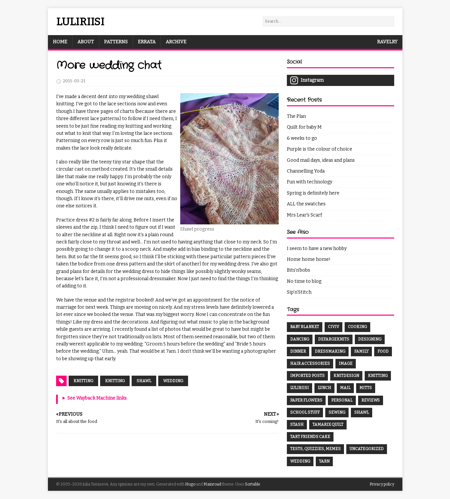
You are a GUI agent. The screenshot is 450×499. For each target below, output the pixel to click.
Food (383, 351)
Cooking (357, 326)
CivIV (333, 326)
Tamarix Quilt (327, 424)
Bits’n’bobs (298, 270)
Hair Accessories (310, 363)
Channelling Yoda (306, 171)
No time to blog (304, 281)
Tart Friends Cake (310, 436)
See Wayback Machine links (97, 398)
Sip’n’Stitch (299, 292)
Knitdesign (346, 375)
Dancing (299, 339)
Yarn (324, 461)
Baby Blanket (304, 326)
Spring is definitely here (313, 193)
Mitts (365, 387)
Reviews (370, 400)
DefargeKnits (333, 339)
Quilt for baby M (304, 127)
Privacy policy (382, 484)
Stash (297, 424)
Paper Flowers (306, 400)
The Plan (296, 116)
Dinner (298, 351)
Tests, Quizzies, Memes (315, 449)
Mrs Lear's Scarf (304, 215)
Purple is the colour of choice (319, 149)
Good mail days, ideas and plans (321, 160)
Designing (369, 339)
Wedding (300, 461)
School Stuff (305, 412)
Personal (342, 400)
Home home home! (309, 259)
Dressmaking (330, 351)
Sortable (252, 484)
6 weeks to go (302, 138)
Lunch (324, 387)
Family (361, 351)
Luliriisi (299, 387)
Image (346, 363)
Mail (345, 387)
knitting (115, 381)
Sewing (337, 412)
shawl (144, 381)
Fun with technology (309, 182)
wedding (173, 381)
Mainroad (212, 484)
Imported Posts (307, 375)
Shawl (361, 412)
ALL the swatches (306, 204)
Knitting (83, 381)
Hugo (190, 484)
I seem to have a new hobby (317, 248)
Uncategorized (367, 449)
